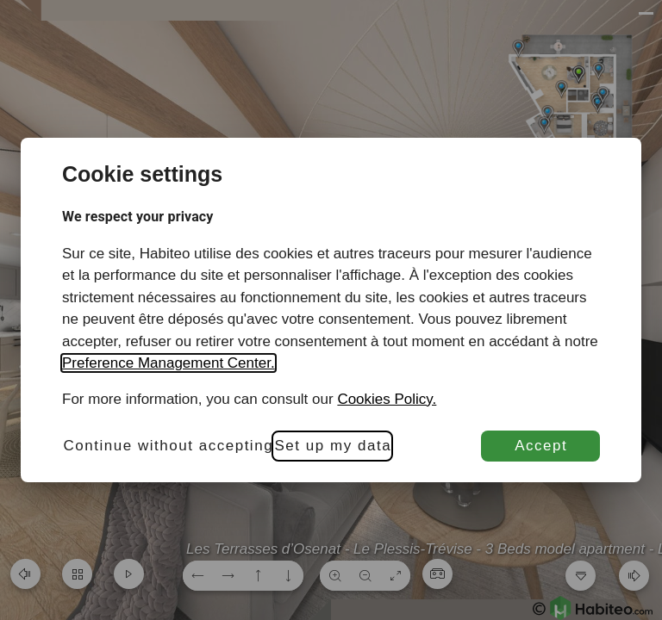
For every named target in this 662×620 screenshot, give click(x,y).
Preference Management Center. (168, 363)
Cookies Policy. (386, 399)
